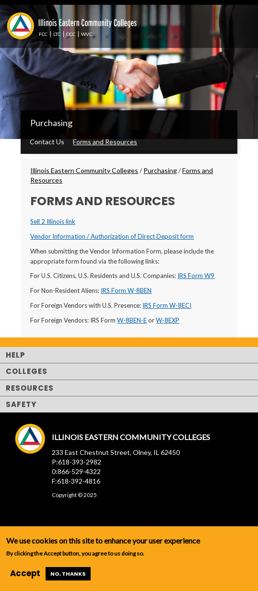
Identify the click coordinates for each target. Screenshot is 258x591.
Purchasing (51, 122)
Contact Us (47, 142)
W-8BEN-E (132, 320)
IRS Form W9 (195, 275)
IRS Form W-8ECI (166, 305)
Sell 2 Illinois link (52, 221)
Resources (30, 388)
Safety (21, 404)
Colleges (26, 371)
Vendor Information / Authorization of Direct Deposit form (112, 236)
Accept (25, 573)
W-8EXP (167, 320)
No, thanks (68, 574)
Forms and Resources (105, 142)
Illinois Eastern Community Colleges (84, 170)
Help (15, 355)
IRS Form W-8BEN (126, 290)
